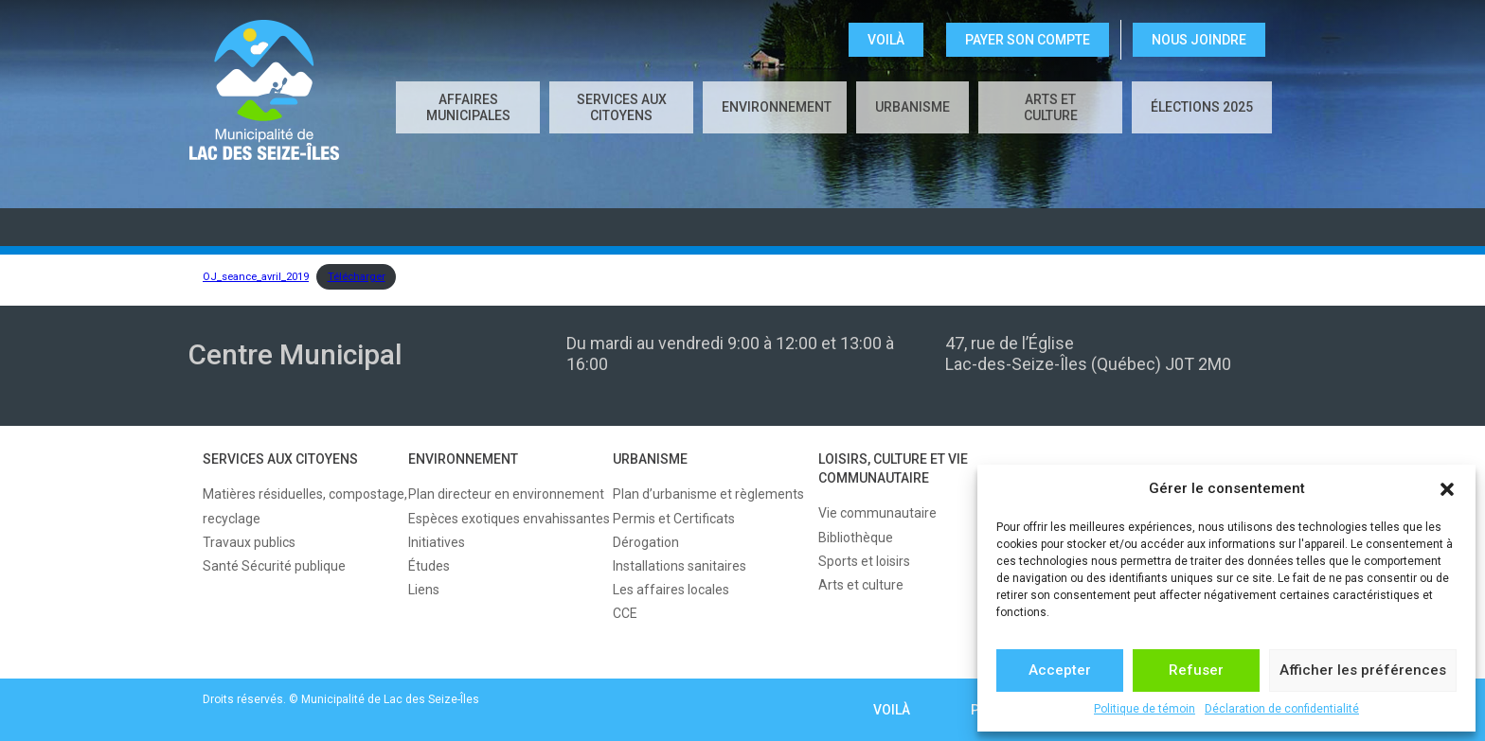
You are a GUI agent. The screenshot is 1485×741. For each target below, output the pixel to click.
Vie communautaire (877, 512)
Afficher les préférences (1362, 670)
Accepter (1060, 670)
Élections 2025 (1202, 107)
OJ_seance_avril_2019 (256, 277)
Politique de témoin (1144, 708)
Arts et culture (1051, 107)
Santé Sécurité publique (274, 565)
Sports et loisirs (864, 561)
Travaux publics (249, 542)
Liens (423, 589)
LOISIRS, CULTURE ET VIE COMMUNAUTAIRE (893, 468)
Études (429, 565)
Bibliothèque (855, 537)
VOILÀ (886, 39)
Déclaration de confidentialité (1282, 708)
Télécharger (356, 277)
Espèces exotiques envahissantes (509, 518)
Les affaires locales (671, 589)
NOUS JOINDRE (1199, 39)
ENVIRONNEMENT (777, 107)
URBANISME (912, 107)
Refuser (1196, 670)
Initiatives (436, 542)
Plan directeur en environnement (506, 494)
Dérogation (646, 542)
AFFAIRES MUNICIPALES (468, 107)
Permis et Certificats (674, 518)
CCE (625, 613)
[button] (1447, 489)
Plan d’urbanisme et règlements (708, 494)
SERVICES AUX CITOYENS (622, 107)
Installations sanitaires (679, 565)
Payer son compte (1027, 39)
